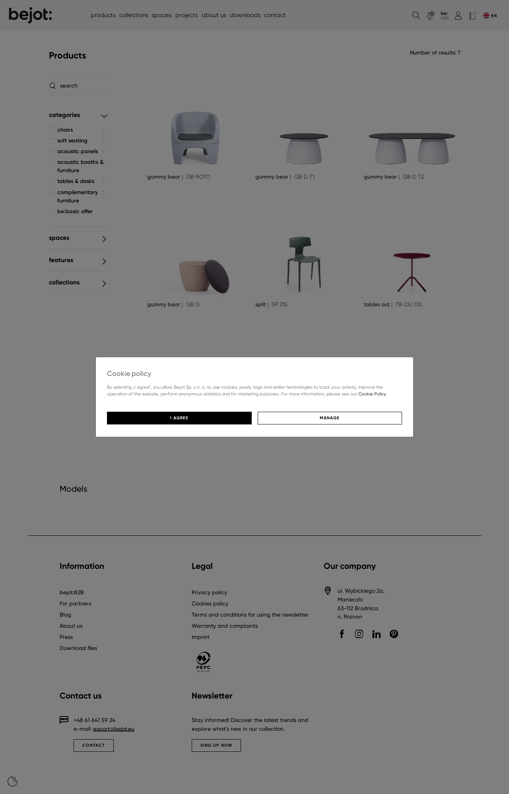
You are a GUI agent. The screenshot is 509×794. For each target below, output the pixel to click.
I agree (179, 417)
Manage (330, 417)
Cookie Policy (372, 394)
